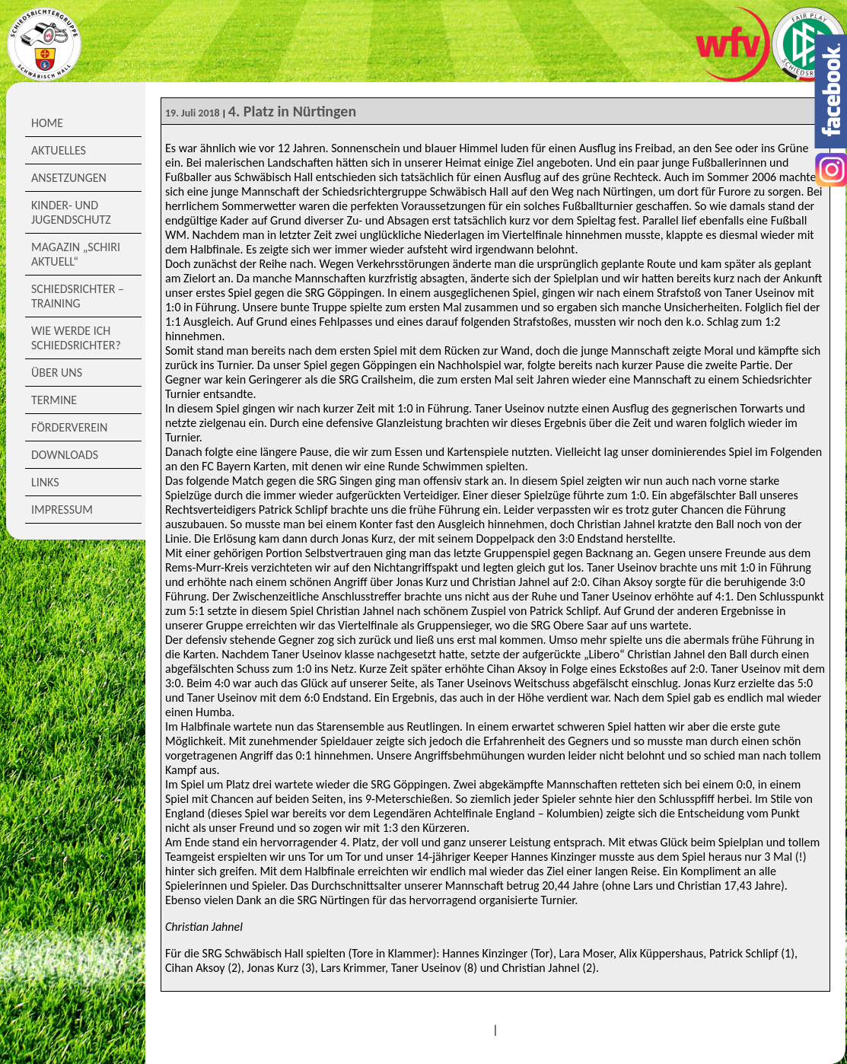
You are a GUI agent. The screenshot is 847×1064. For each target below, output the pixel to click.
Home (47, 123)
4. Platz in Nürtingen (292, 111)
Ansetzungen (69, 177)
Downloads (64, 455)
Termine (54, 400)
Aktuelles (58, 150)
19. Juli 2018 (192, 113)
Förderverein (69, 427)
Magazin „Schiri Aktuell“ (75, 254)
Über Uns (56, 372)
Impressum (62, 509)
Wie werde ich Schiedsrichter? (76, 337)
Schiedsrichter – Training (77, 296)
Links (45, 482)
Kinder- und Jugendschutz (71, 212)
